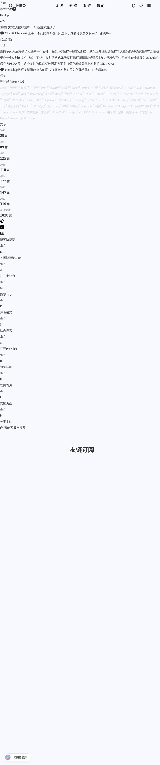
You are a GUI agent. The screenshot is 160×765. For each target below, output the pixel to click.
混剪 (98, 106)
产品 (141, 94)
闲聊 (59, 94)
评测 (50, 94)
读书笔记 (39, 106)
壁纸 (121, 112)
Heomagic (87, 106)
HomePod (58, 112)
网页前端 (117, 87)
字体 (89, 94)
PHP (92, 112)
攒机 (148, 106)
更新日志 (14, 106)
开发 (25, 87)
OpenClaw (54, 106)
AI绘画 (79, 94)
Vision (33, 118)
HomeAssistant (10, 118)
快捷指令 (146, 112)
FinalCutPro (35, 100)
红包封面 (137, 106)
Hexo (129, 87)
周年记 (75, 106)
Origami (124, 106)
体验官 (46, 112)
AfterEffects (128, 94)
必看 (96, 87)
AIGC (139, 87)
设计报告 (19, 100)
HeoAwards (110, 106)
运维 (25, 94)
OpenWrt (51, 100)
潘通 (65, 106)
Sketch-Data (10, 112)
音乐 (3, 106)
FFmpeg (80, 100)
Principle (72, 112)
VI (101, 100)
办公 (145, 100)
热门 (105, 87)
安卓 (24, 118)
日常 (66, 87)
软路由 (136, 100)
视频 (68, 94)
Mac (76, 87)
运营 (153, 100)
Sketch (86, 87)
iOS (16, 94)
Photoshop (37, 94)
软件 (45, 87)
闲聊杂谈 (132, 112)
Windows (66, 100)
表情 (22, 112)
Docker (27, 106)
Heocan (113, 94)
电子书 (112, 112)
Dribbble (110, 100)
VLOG (83, 112)
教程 (4, 87)
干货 (35, 87)
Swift (56, 87)
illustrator (123, 100)
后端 (7, 100)
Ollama (101, 112)
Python (92, 100)
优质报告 (33, 112)
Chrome (101, 94)
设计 (15, 87)
